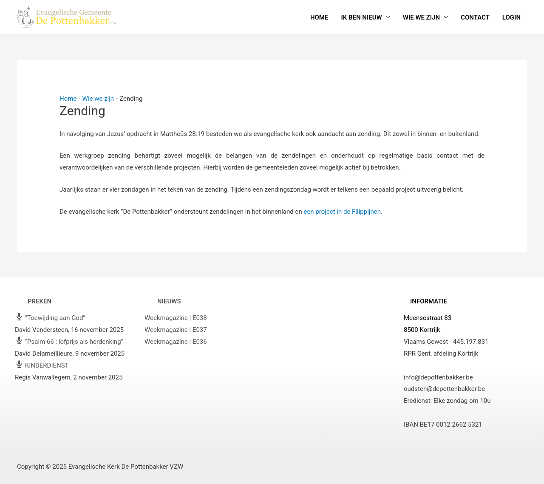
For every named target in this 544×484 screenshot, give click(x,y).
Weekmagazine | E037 (175, 330)
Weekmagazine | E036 (175, 341)
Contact (475, 17)
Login (511, 17)
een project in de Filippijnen (341, 211)
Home (319, 17)
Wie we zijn (421, 17)
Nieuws (169, 301)
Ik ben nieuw (361, 17)
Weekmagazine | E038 (175, 318)
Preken (39, 301)
